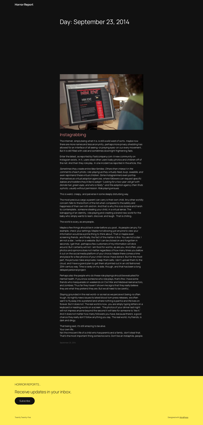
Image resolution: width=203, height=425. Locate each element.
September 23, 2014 (68, 342)
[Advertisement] (101, 46)
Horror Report (24, 4)
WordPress (184, 417)
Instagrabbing (73, 134)
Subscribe (24, 400)
